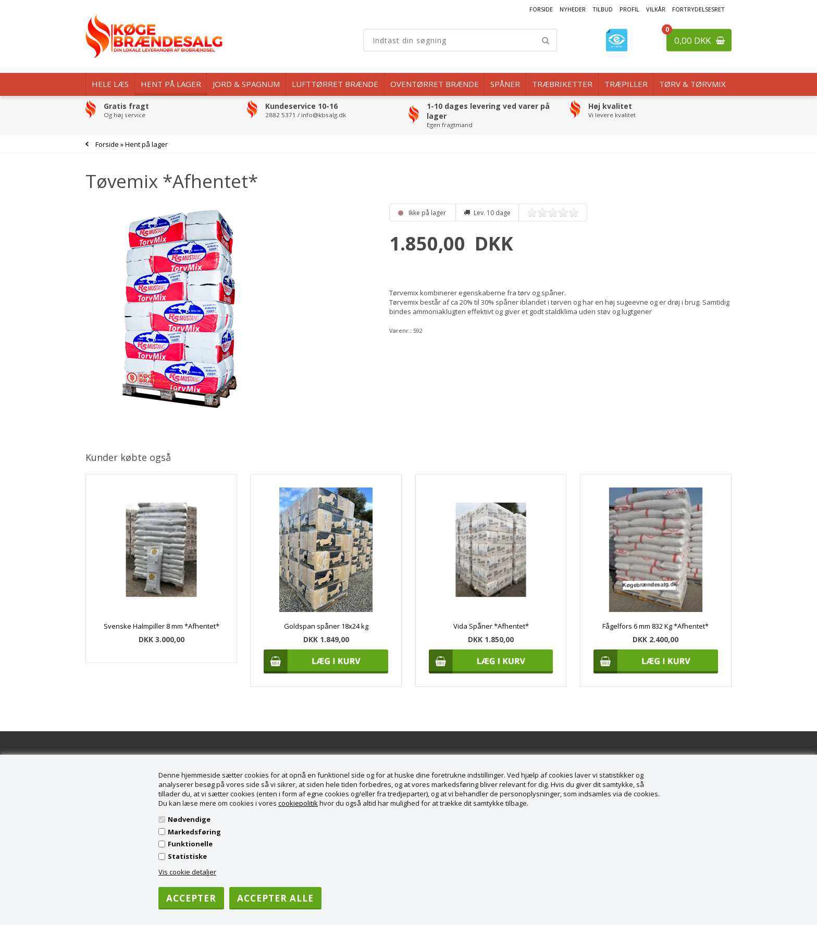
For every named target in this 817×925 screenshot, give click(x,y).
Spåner (505, 84)
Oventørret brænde (434, 84)
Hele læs (110, 84)
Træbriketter (562, 84)
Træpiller (626, 84)
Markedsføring (194, 831)
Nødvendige (189, 819)
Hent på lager (171, 84)
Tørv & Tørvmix (692, 84)
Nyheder (573, 9)
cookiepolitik (298, 803)
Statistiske (187, 856)
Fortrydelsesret (698, 9)
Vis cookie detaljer (187, 872)
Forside (541, 9)
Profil (629, 9)
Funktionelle (190, 843)
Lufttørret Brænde (335, 84)
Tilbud (602, 9)
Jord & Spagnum (246, 84)
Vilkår (655, 9)
